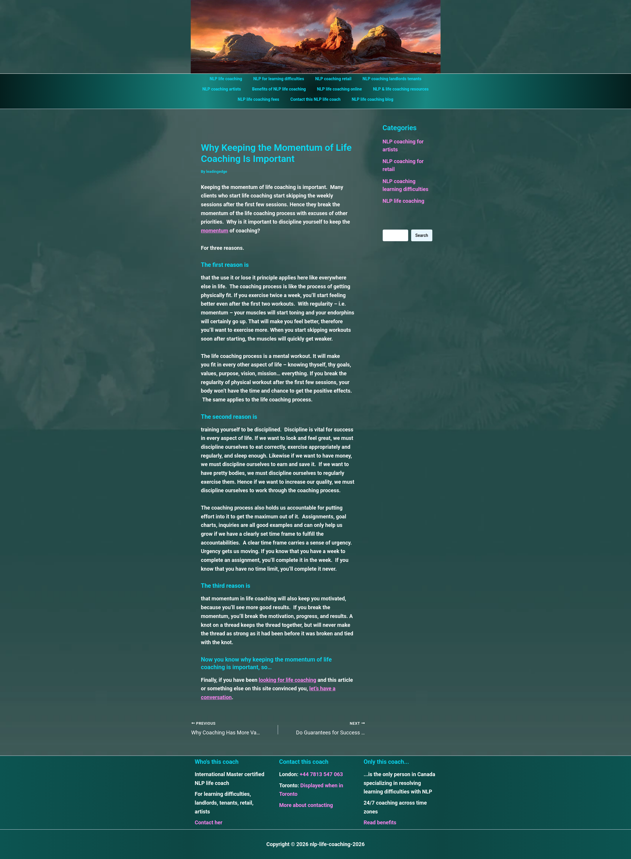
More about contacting (306, 805)
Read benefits (380, 822)
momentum (214, 230)
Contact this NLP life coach (315, 99)
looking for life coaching (287, 680)
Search (421, 235)
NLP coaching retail (332, 78)
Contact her (208, 822)
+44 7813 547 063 (321, 774)
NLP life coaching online (338, 89)
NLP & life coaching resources (396, 89)
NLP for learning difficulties (280, 78)
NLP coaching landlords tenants (387, 78)
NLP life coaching (230, 78)
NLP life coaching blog (370, 99)
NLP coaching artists (226, 89)
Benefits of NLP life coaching (280, 89)
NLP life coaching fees (261, 99)
